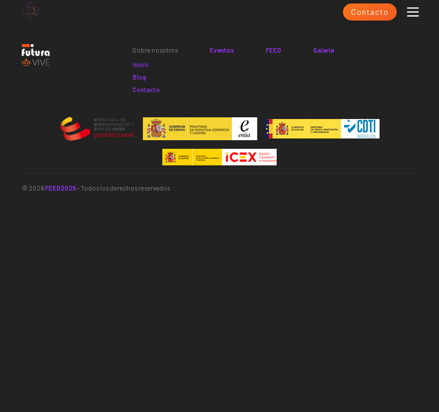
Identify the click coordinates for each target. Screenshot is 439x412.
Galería (323, 50)
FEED (273, 50)
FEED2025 (60, 188)
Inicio (141, 64)
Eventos (222, 50)
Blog (139, 77)
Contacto (369, 12)
